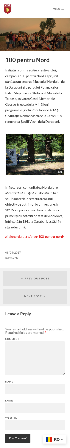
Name (10, 381)
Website (11, 418)
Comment (13, 339)
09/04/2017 (13, 252)
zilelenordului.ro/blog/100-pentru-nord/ (34, 236)
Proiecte (13, 258)
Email (10, 400)
